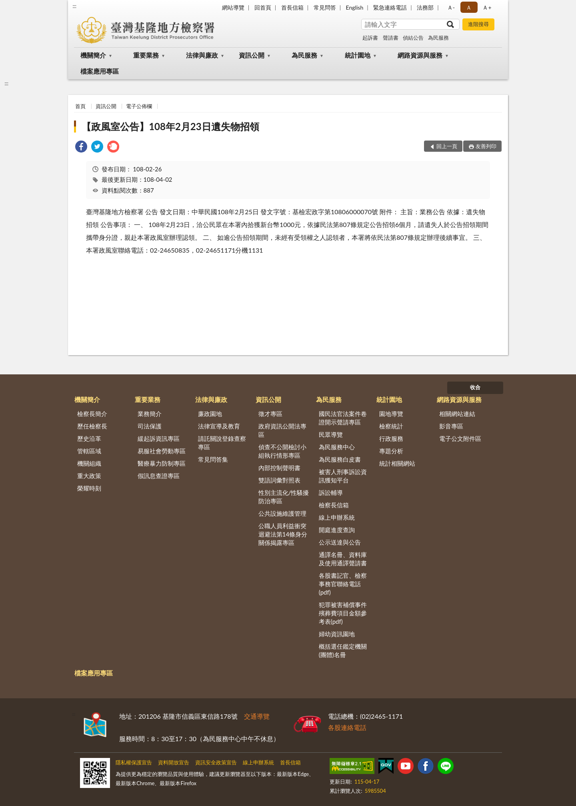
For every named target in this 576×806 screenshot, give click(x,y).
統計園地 (357, 55)
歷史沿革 (89, 438)
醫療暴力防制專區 (162, 463)
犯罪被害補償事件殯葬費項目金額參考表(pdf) (343, 613)
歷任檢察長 (92, 426)
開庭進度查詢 (337, 529)
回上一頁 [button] (446, 146)
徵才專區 (270, 413)
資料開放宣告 (173, 762)
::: (74, 6)
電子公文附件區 (460, 438)
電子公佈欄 (139, 106)
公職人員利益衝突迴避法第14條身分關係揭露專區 (282, 534)
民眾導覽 (331, 434)
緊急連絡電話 (390, 7)
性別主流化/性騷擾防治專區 (283, 497)
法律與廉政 (202, 55)
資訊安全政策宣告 (216, 762)
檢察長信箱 (334, 505)
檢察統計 (391, 426)
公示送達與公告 (340, 542)
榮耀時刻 (89, 488)
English (355, 7)
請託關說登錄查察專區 (222, 442)
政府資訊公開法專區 (282, 430)
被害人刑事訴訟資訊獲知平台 (343, 476)
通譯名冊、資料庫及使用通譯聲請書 (343, 559)
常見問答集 (213, 459)
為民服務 (438, 37)
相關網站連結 (457, 413)
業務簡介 (150, 413)
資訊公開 (251, 55)
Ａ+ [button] (486, 7)
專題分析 (391, 450)
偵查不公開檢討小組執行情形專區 (282, 451)
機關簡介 (93, 55)
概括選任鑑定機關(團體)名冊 (343, 650)
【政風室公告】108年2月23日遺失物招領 (170, 126)
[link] (81, 148)
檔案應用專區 (99, 71)
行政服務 (391, 438)
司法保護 (150, 426)
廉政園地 (210, 413)
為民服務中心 (337, 446)
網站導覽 (233, 7)
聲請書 (390, 37)
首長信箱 (292, 7)
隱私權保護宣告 (134, 762)
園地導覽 (391, 413)
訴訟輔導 (331, 492)
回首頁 (262, 7)
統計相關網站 (397, 463)
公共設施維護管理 (282, 513)
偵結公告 (413, 37)
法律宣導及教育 (219, 426)
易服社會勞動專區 (162, 450)
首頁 (80, 106)
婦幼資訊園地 (337, 633)
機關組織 (89, 463)
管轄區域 (89, 450)
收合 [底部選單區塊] (475, 387)
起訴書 (370, 37)
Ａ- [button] (451, 7)
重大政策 (89, 475)
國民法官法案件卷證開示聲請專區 (343, 418)
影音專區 (451, 426)
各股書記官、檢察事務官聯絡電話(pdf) (343, 584)
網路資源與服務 (420, 55)
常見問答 (325, 7)
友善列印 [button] (486, 146)
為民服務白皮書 (340, 459)
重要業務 (146, 55)
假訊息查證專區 (159, 475)
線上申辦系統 (337, 517)
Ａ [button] (469, 7)
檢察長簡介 (92, 413)
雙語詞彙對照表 (279, 480)
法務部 (425, 7)
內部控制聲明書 (279, 467)
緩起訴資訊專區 (159, 438)
